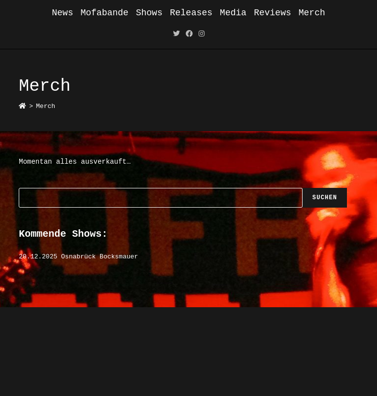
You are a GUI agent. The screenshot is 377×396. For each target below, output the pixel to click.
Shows (149, 13)
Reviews (272, 13)
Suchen (324, 197)
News (62, 13)
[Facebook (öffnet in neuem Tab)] (189, 34)
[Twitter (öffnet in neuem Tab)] (176, 34)
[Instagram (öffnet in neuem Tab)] (201, 34)
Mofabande (104, 13)
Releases (191, 13)
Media (233, 13)
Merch (312, 13)
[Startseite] (22, 106)
